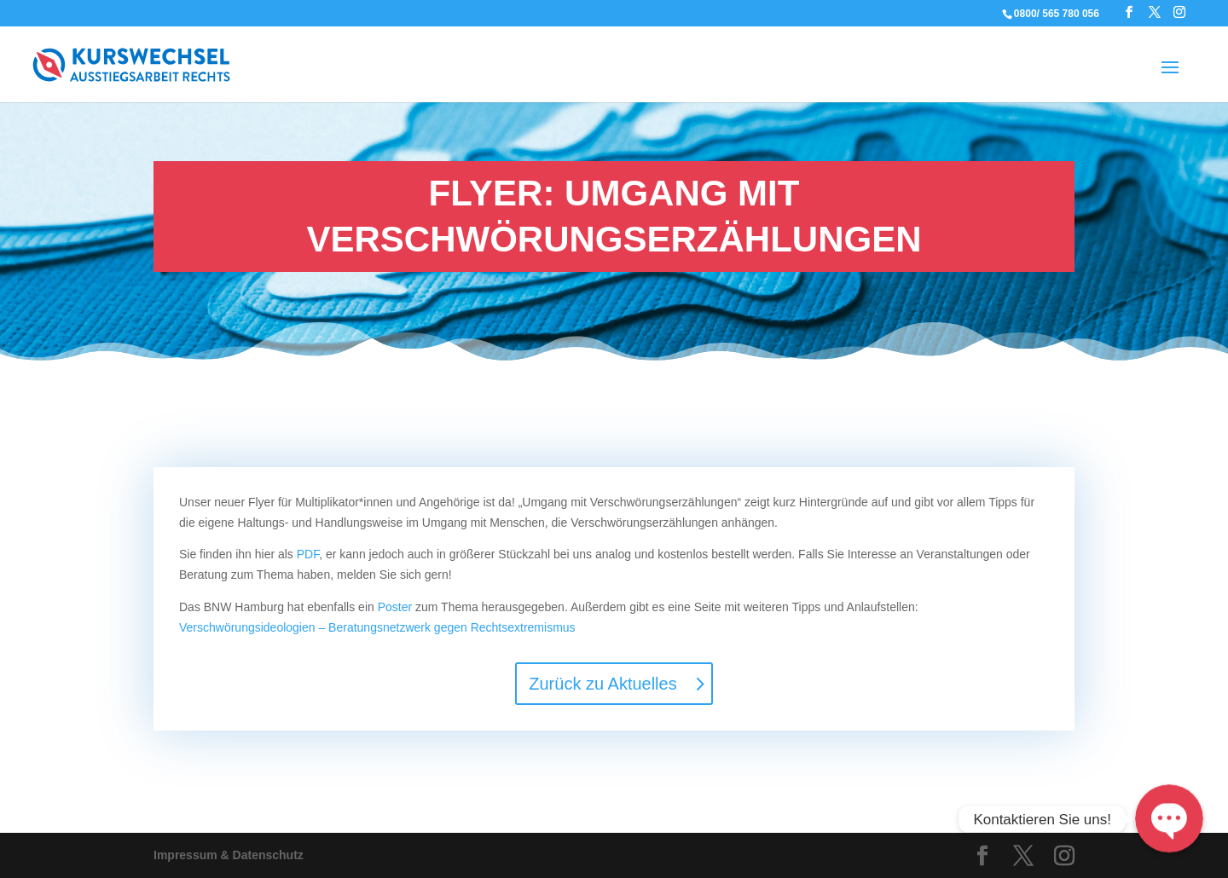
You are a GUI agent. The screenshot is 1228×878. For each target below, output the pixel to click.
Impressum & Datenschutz (229, 855)
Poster (395, 607)
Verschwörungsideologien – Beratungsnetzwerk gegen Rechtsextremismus (377, 627)
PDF (308, 554)
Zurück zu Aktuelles (602, 683)
